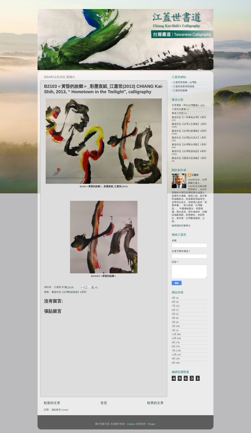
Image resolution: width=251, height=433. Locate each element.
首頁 (103, 403)
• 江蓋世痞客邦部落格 (183, 86)
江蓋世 (195, 175)
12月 (174, 354)
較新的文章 (52, 403)
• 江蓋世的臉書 (179, 90)
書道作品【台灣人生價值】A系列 (189, 124)
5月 (173, 314)
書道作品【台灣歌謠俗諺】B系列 (69, 292)
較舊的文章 (155, 403)
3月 (173, 322)
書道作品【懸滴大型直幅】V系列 (189, 158)
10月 (174, 338)
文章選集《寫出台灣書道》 (186, 105)
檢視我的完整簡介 (181, 225)
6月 (173, 310)
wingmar (131, 424)
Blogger (151, 424)
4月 (173, 318)
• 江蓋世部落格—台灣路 (184, 82)
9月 (173, 298)
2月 (173, 326)
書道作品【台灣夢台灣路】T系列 (189, 144)
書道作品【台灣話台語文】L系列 (189, 137)
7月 (173, 306)
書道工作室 (178, 113)
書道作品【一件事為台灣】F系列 (189, 117)
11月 (174, 334)
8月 (173, 302)
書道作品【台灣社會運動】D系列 (189, 131)
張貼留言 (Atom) (60, 410)
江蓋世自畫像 (179, 109)
